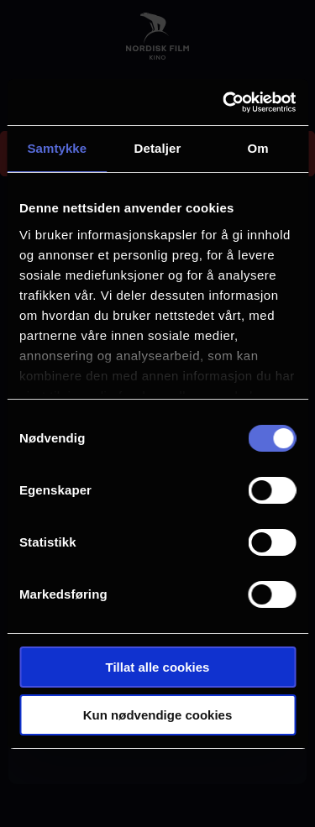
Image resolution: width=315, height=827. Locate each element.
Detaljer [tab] (157, 148)
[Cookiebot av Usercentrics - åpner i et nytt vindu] (224, 102)
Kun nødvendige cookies (158, 715)
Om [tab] (258, 148)
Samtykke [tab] (57, 148)
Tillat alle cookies (158, 667)
